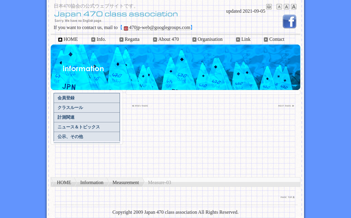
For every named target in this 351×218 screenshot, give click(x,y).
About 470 (165, 39)
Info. (98, 39)
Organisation (207, 39)
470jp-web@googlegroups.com (156, 27)
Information (91, 182)
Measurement (126, 182)
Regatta (129, 39)
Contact (273, 39)
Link (242, 39)
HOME (67, 39)
